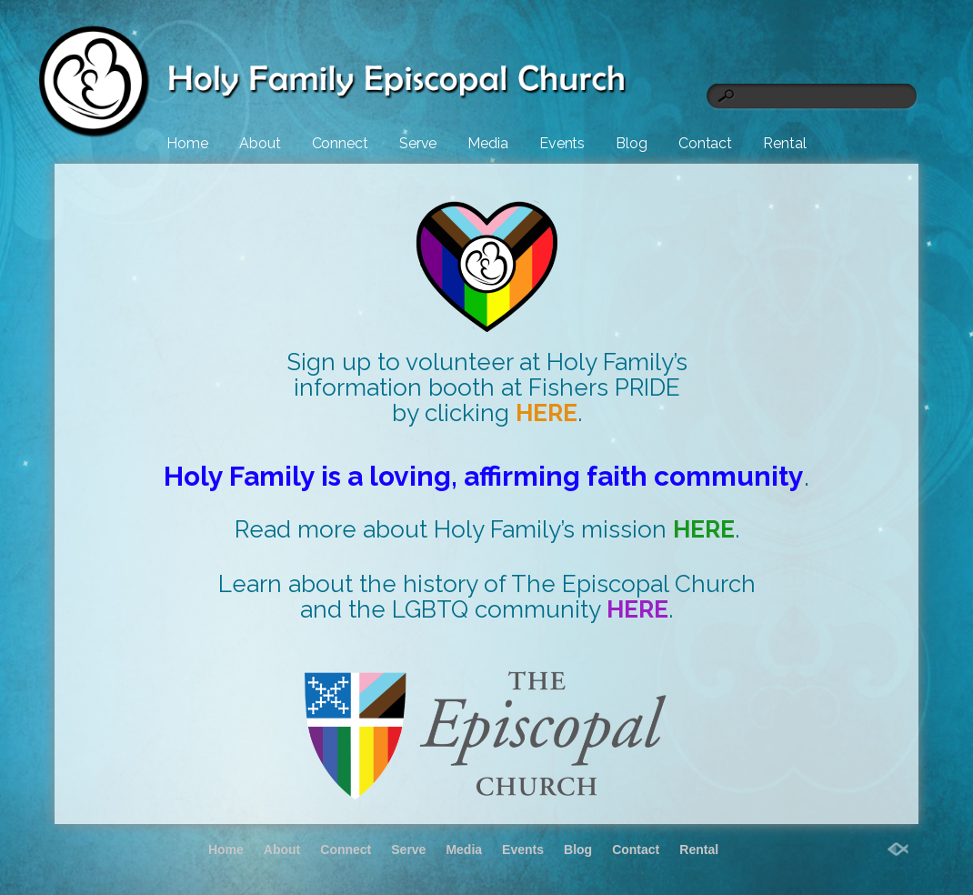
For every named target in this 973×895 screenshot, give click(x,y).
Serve (418, 143)
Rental (784, 143)
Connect (340, 143)
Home (187, 143)
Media (487, 143)
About (260, 143)
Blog (631, 143)
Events (562, 143)
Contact (705, 143)
